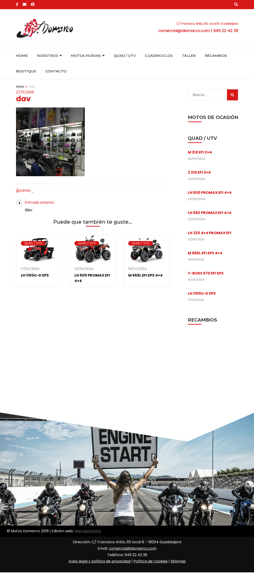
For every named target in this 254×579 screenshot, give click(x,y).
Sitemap (178, 561)
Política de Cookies (151, 561)
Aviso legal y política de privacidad (99, 561)
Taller (189, 55)
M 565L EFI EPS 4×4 (145, 275)
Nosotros (47, 55)
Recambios (216, 55)
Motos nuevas (86, 55)
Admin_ (26, 190)
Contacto (55, 71)
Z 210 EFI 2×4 (199, 172)
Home (22, 55)
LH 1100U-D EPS (35, 275)
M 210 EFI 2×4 (200, 152)
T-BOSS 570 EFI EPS (206, 273)
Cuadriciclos (159, 55)
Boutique (26, 71)
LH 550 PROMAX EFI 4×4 (209, 212)
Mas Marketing (87, 531)
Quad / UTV (125, 55)
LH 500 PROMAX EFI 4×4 (210, 192)
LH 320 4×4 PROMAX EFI (209, 233)
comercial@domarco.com (132, 548)
